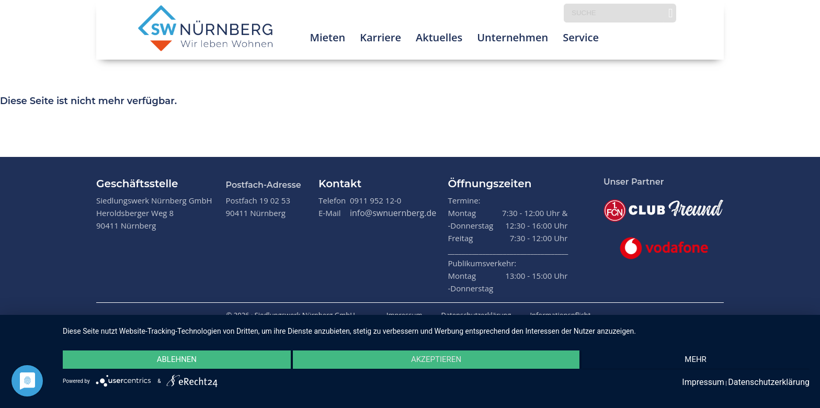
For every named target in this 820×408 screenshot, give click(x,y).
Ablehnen (174, 360)
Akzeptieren (436, 360)
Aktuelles (439, 39)
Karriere (380, 39)
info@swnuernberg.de (393, 213)
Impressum (404, 315)
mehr (698, 360)
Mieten (327, 39)
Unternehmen (512, 39)
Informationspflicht (560, 315)
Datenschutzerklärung (476, 315)
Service (581, 39)
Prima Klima (644, 39)
